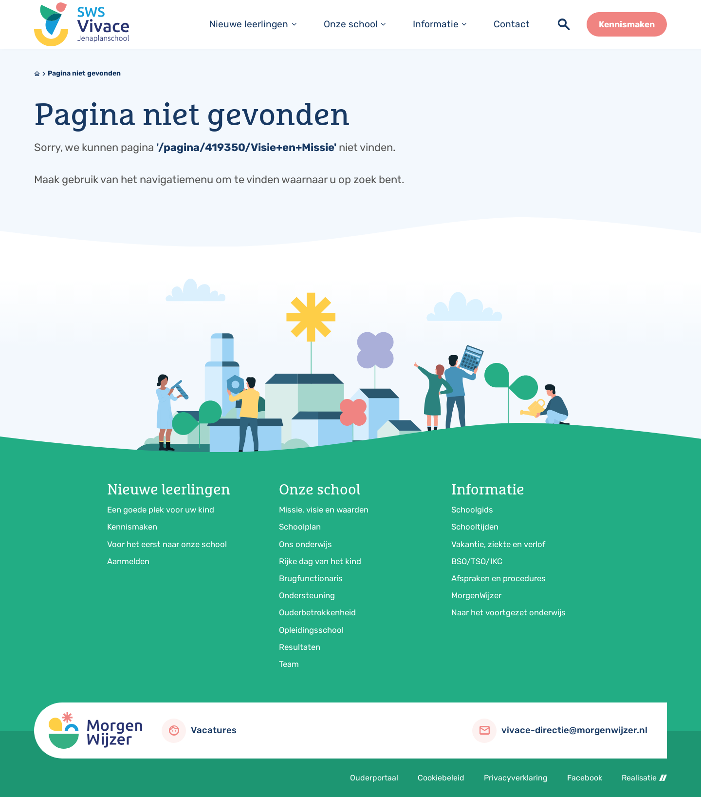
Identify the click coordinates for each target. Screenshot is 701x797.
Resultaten (299, 647)
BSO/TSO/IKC (476, 561)
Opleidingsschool (311, 630)
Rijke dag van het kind (320, 561)
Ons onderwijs (305, 544)
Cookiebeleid (441, 777)
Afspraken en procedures (498, 578)
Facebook (584, 777)
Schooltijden (474, 526)
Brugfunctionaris (311, 578)
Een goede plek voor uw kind (160, 509)
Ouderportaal (374, 777)
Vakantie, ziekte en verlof (498, 544)
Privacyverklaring (516, 777)
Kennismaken (132, 526)
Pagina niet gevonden (84, 73)
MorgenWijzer (476, 595)
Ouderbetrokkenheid (317, 612)
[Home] (37, 73)
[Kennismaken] (627, 24)
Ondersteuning (307, 595)
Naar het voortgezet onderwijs (508, 612)
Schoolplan (300, 526)
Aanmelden (128, 561)
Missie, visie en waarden (324, 509)
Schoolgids (472, 509)
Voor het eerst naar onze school (167, 544)
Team (289, 664)
